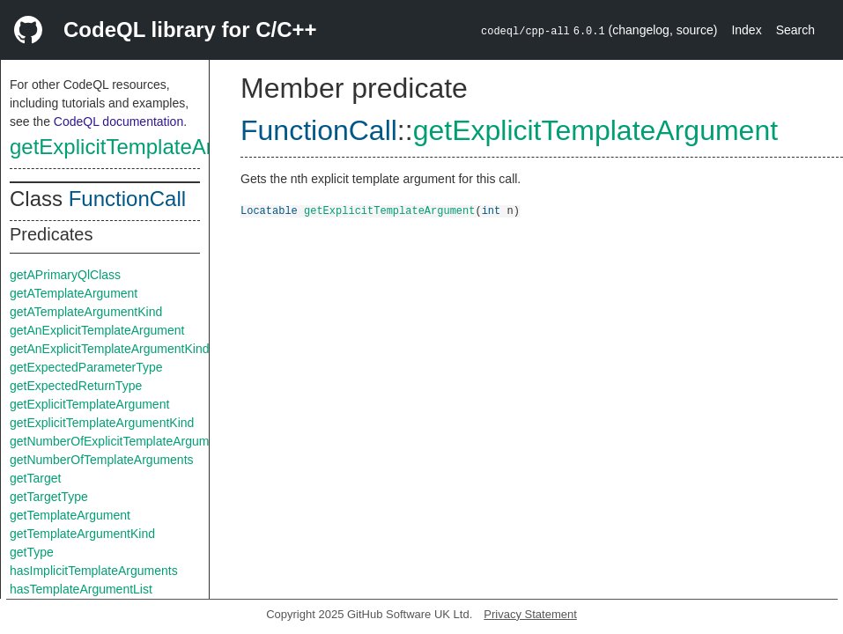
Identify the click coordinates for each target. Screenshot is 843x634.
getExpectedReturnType (76, 386)
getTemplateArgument (70, 515)
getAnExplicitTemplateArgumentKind (109, 349)
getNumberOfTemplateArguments (102, 460)
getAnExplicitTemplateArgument (97, 330)
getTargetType (49, 497)
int (491, 210)
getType (32, 552)
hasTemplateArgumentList (81, 589)
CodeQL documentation (118, 121)
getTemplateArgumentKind (82, 534)
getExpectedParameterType (86, 367)
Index (746, 30)
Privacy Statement (530, 614)
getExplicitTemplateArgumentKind (102, 423)
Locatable (269, 210)
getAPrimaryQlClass (65, 275)
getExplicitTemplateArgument (147, 146)
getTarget (35, 478)
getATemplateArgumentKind (86, 312)
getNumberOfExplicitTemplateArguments (121, 441)
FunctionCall (127, 198)
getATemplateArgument (73, 293)
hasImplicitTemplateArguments (94, 571)
